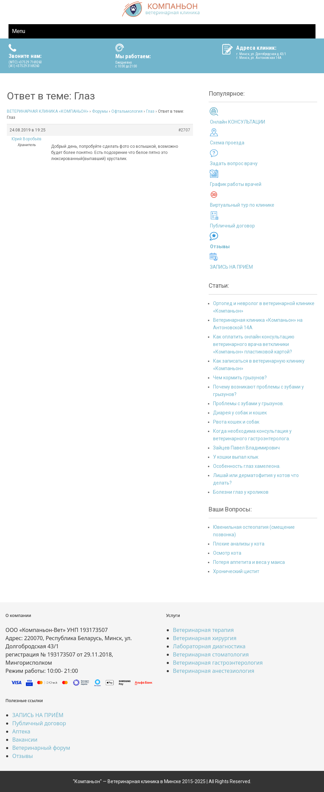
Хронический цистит (236, 571)
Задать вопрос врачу (234, 163)
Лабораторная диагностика (209, 646)
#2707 (184, 130)
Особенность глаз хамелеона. (246, 466)
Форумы (100, 111)
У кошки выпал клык (235, 457)
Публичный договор (232, 225)
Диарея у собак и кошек (240, 412)
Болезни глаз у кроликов (241, 492)
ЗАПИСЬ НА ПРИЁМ (231, 267)
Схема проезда (227, 142)
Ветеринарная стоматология (211, 654)
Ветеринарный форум (41, 747)
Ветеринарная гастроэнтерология (218, 662)
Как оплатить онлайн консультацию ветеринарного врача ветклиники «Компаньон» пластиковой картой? (253, 344)
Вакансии (24, 739)
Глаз (150, 111)
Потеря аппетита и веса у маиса (249, 562)
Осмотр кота (227, 553)
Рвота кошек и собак (236, 422)
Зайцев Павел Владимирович (246, 447)
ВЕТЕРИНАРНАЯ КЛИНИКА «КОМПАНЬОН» (47, 111)
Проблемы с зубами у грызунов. (248, 403)
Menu (18, 31)
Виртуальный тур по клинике (242, 205)
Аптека (21, 731)
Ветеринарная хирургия (205, 638)
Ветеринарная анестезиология (213, 671)
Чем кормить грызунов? (240, 377)
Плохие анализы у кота (238, 544)
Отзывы (22, 756)
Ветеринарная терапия (203, 630)
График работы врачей (235, 184)
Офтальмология (127, 111)
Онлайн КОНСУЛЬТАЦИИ (237, 122)
